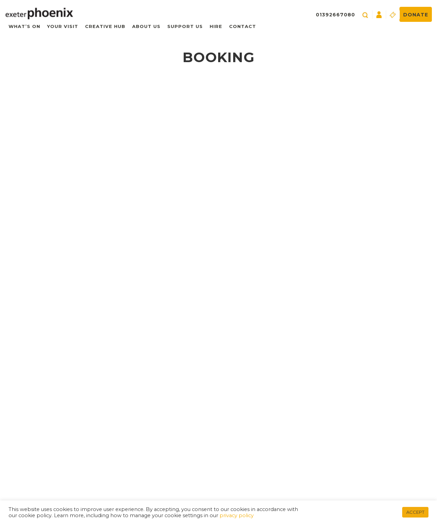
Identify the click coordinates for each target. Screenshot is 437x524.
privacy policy (237, 515)
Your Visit (62, 26)
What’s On (24, 26)
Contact (242, 26)
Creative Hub (105, 26)
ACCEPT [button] (415, 512)
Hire (216, 26)
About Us (146, 26)
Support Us (185, 26)
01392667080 (335, 15)
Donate (415, 15)
